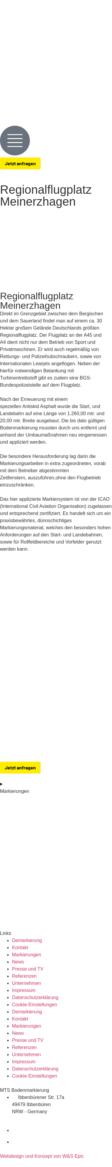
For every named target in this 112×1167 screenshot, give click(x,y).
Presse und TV (28, 968)
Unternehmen (26, 983)
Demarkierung (27, 940)
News (18, 961)
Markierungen (26, 954)
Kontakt (20, 947)
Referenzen (24, 976)
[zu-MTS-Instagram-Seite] (107, 1141)
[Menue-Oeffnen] (15, 140)
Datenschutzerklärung (35, 997)
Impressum (24, 990)
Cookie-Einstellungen (34, 1004)
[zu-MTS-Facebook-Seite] (107, 1130)
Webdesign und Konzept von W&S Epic (42, 1156)
